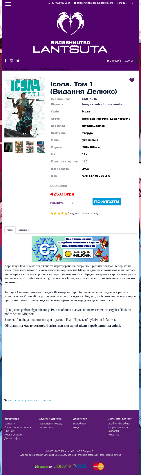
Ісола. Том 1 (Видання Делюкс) (50, 69)
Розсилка (113, 434)
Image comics (92, 104)
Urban (17, 400)
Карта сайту (46, 427)
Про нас (9, 430)
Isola (10, 400)
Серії (14, 69)
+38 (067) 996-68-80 (59, 3)
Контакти (9, 423)
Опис (10, 230)
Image (24, 400)
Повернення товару (50, 423)
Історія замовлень (118, 427)
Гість (122, 3)
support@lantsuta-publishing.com (93, 3)
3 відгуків (73, 213)
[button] (24, 107)
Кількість (57, 202)
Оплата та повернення (17, 427)
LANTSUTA (89, 99)
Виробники (79, 423)
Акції (76, 427)
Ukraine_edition (45, 400)
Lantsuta (32, 400)
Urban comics (113, 104)
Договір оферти (13, 438)
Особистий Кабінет (119, 423)
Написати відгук (90, 213)
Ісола (24, 69)
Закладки (113, 430)
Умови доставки (13, 434)
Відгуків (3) (24, 230)
